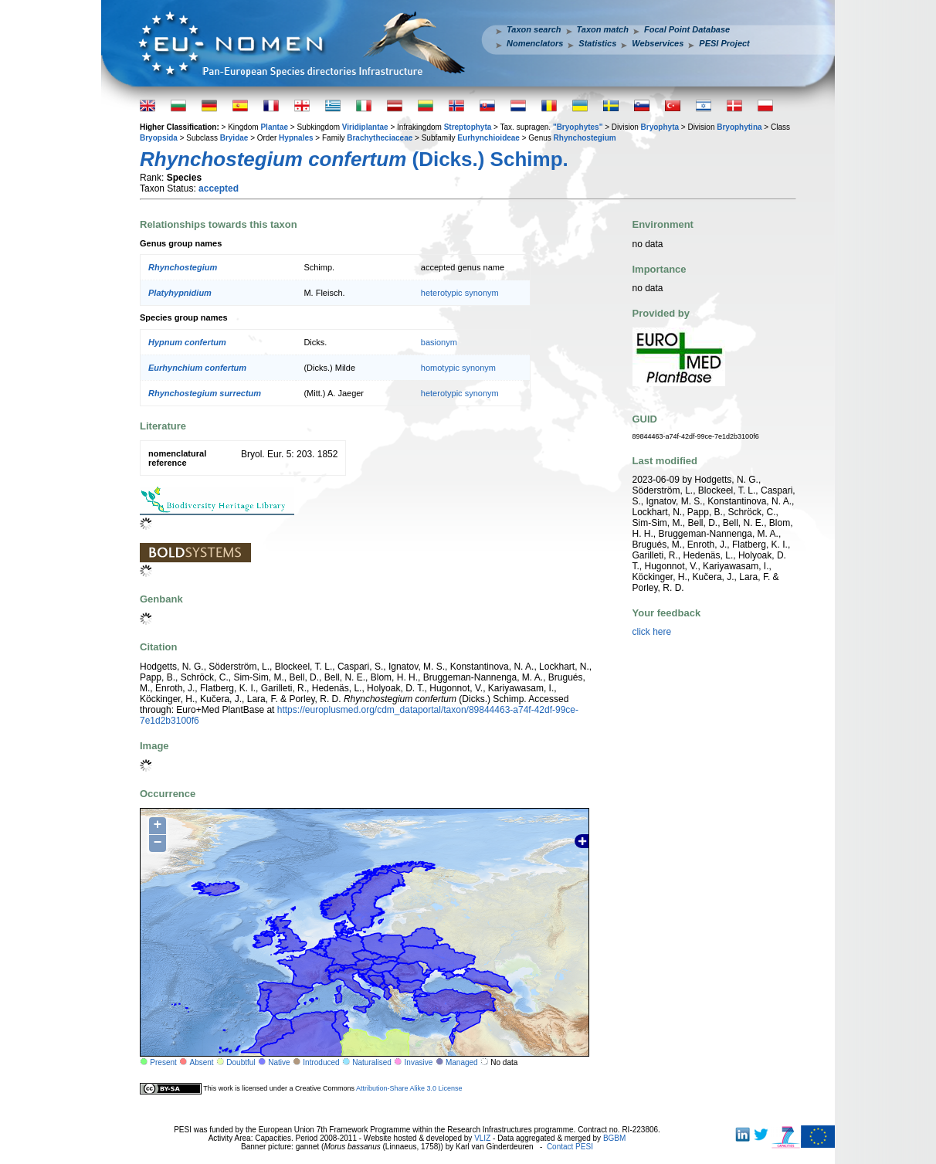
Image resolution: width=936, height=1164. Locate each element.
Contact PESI (570, 1146)
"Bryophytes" (578, 127)
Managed (462, 1062)
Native (279, 1062)
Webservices (657, 43)
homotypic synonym (458, 367)
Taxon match (603, 29)
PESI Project (724, 43)
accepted (218, 188)
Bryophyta (660, 127)
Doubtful (240, 1062)
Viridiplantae (365, 127)
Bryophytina (739, 127)
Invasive (419, 1062)
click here (652, 631)
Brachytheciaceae (379, 138)
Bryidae (234, 138)
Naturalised (372, 1062)
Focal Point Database (687, 29)
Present (163, 1062)
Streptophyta (468, 127)
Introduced (321, 1062)
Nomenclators (535, 43)
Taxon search (534, 29)
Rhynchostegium (585, 138)
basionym (439, 342)
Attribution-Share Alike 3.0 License (409, 1088)
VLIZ (482, 1138)
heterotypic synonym (460, 292)
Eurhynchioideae (488, 138)
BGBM (614, 1138)
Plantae (274, 127)
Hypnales (296, 138)
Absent (202, 1062)
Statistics (597, 43)
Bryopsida (159, 138)
